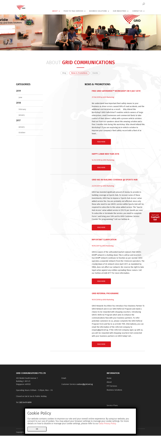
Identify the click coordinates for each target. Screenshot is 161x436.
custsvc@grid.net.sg (84, 385)
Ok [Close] (37, 429)
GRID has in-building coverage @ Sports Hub (115, 180)
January (22, 115)
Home (109, 379)
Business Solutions (98, 11)
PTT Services (112, 386)
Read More (101, 142)
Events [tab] (97, 73)
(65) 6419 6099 (25, 403)
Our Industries (119, 11)
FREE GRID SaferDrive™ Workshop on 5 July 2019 (116, 91)
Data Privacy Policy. (107, 423)
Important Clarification (104, 240)
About (55, 11)
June (20, 98)
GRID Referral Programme (105, 294)
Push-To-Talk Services (73, 11)
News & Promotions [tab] (79, 73)
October (22, 133)
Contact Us (137, 11)
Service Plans (112, 406)
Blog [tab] (63, 73)
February (22, 110)
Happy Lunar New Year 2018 (105, 154)
